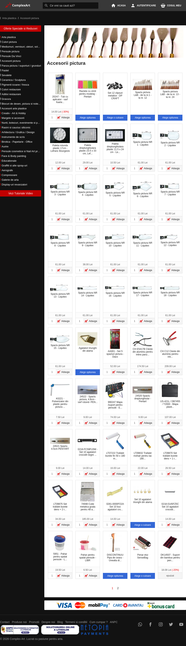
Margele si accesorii (13, 117)
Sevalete (7, 75)
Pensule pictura (10, 51)
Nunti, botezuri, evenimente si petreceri (24, 122)
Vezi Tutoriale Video (20, 193)
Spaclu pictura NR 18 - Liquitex (170, 291)
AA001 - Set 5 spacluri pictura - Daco (115, 343)
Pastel (5, 70)
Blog (60, 622)
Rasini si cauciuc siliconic (16, 127)
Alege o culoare (115, 117)
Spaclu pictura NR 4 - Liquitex (87, 189)
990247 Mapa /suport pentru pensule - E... (115, 394)
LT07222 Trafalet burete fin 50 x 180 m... (115, 445)
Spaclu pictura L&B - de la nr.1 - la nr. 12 (142, 89)
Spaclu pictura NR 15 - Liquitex (60, 342)
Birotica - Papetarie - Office (17, 141)
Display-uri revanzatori (14, 184)
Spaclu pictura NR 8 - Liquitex (60, 240)
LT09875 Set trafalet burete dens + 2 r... (60, 496)
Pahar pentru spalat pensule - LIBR (87, 547)
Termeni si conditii (76, 622)
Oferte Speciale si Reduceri (20, 28)
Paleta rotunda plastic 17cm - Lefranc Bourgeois (60, 140)
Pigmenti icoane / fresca (15, 84)
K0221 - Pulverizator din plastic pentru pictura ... (60, 396)
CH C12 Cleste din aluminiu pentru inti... (170, 343)
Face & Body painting (14, 156)
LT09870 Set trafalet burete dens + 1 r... (170, 445)
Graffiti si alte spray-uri (14, 165)
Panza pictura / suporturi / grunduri (21, 65)
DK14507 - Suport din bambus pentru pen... (170, 547)
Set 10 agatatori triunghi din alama (142, 495)
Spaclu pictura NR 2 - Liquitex (170, 138)
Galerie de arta (10, 179)
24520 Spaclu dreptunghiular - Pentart (142, 394)
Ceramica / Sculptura (14, 79)
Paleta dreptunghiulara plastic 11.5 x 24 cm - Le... (115, 141)
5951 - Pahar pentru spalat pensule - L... (60, 547)
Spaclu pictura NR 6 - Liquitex (142, 189)
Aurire (5, 146)
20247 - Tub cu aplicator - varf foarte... (60, 89)
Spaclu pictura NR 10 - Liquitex (115, 240)
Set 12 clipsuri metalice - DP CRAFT (115, 89)
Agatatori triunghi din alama (87, 342)
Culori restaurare (11, 89)
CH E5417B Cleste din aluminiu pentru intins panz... (143, 343)
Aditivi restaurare (11, 94)
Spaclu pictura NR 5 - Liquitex (115, 189)
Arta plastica (9, 37)
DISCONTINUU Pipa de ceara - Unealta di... (115, 547)
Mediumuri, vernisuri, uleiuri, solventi (22, 46)
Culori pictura (9, 41)
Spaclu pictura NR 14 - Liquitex (87, 291)
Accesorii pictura (11, 60)
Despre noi (48, 622)
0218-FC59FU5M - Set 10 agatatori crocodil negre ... (88, 445)
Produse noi (19, 622)
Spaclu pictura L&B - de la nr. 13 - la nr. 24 (170, 89)
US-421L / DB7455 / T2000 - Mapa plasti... (170, 394)
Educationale (9, 160)
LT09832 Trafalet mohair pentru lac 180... (142, 445)
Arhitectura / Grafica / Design (18, 132)
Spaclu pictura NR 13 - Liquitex (60, 291)
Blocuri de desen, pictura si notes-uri (22, 103)
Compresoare (9, 175)
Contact (4, 622)
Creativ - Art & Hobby (14, 113)
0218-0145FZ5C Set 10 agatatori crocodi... (170, 496)
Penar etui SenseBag (142, 546)
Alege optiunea (88, 117)
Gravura (6, 98)
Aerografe (7, 170)
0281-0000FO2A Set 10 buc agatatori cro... (115, 496)
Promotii (34, 622)
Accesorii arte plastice (14, 108)
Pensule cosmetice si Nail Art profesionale (25, 151)
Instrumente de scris (13, 136)
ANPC (114, 622)
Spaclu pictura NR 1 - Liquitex (142, 138)
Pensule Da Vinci (11, 56)
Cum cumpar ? (98, 622)
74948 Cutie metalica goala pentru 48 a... (87, 496)
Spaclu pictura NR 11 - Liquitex (142, 240)
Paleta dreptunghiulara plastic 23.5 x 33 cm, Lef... (87, 141)
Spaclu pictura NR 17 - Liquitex (142, 291)
